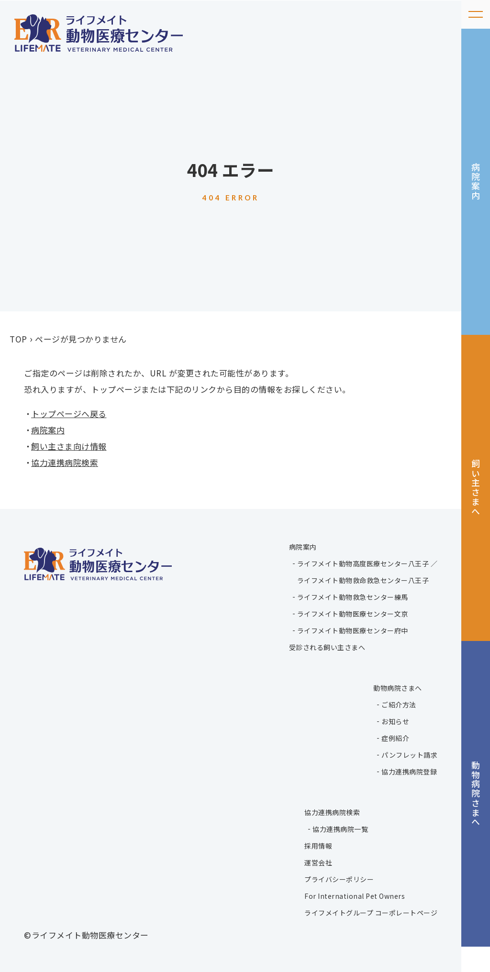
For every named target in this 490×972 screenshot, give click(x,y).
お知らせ (395, 721)
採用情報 (318, 845)
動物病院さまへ (476, 815)
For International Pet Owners (354, 895)
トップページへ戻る (69, 414)
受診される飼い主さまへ (327, 647)
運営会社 (318, 862)
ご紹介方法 (398, 704)
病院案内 (476, 186)
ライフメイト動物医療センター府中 (352, 630)
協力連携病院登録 (409, 771)
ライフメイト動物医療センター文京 (352, 613)
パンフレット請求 (409, 754)
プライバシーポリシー (339, 879)
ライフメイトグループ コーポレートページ (370, 912)
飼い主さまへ (476, 500)
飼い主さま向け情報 (69, 446)
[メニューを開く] (475, 14)
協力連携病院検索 (64, 462)
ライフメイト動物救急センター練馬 (352, 596)
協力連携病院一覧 (340, 828)
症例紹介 (395, 737)
